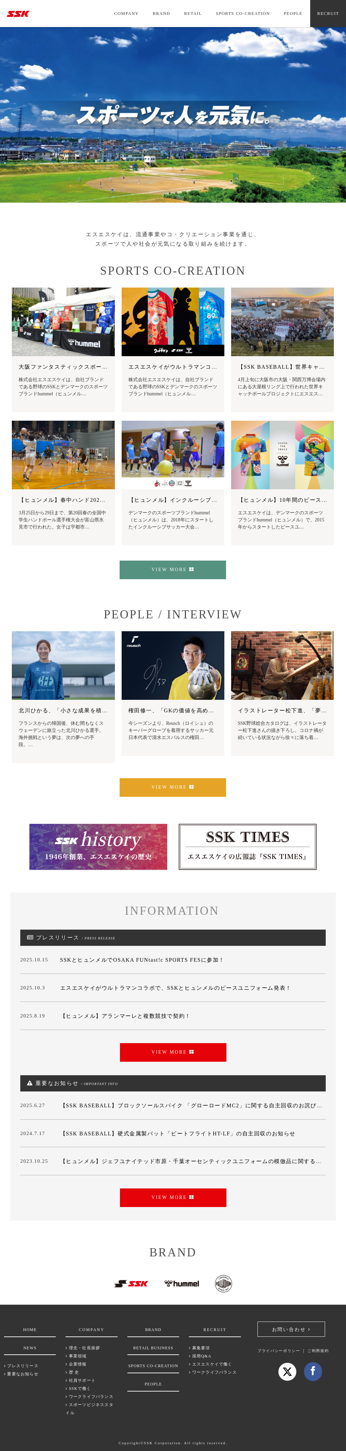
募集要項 (199, 1348)
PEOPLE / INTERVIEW (168, 614)
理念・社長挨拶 (83, 1348)
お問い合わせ (291, 1329)
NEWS (29, 1348)
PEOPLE (293, 13)
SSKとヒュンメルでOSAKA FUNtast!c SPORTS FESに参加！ (142, 960)
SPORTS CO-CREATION (243, 13)
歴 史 (72, 1372)
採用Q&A (200, 1356)
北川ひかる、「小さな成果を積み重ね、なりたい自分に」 (96, 710)
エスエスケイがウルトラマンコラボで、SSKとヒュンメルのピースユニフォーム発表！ (176, 988)
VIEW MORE (173, 569)
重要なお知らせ (21, 1374)
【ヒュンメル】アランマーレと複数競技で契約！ (125, 1016)
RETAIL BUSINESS (153, 1348)
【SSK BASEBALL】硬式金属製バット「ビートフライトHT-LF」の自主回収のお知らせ (178, 1133)
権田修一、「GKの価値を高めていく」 (180, 710)
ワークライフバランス (89, 1396)
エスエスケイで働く (210, 1364)
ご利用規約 (318, 1351)
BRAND (161, 13)
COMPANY (126, 13)
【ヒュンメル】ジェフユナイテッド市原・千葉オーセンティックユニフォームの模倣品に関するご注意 (197, 1161)
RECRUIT (328, 13)
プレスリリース (21, 1365)
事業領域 (76, 1356)
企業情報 (76, 1364)
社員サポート (81, 1380)
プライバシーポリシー (278, 1351)
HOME (30, 1329)
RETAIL (193, 13)
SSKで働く (78, 1388)
